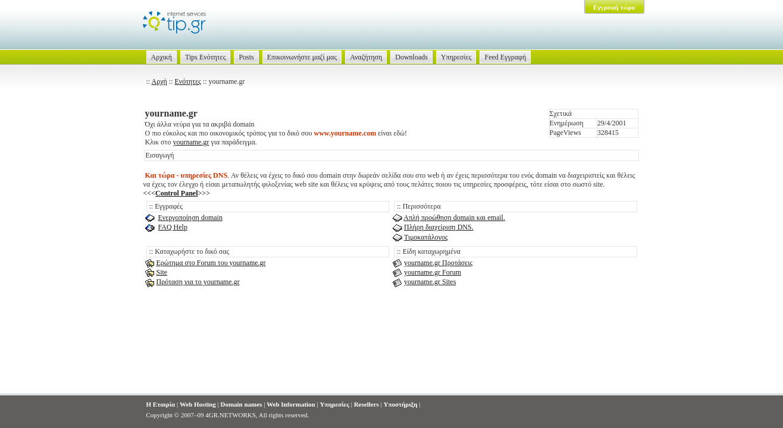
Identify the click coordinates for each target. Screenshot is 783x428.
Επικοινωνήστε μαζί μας (302, 57)
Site (162, 272)
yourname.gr (191, 142)
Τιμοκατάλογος (426, 237)
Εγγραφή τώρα (614, 7)
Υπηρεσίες (456, 57)
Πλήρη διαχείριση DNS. (439, 227)
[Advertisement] (391, 358)
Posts (246, 57)
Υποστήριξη (401, 404)
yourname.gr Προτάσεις (438, 263)
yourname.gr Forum (432, 272)
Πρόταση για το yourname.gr (198, 282)
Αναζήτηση (366, 57)
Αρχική (162, 57)
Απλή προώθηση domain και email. (454, 217)
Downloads (411, 57)
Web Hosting (198, 404)
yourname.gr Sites (430, 282)
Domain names (241, 404)
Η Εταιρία (161, 404)
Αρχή (159, 81)
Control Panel (176, 193)
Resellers (366, 404)
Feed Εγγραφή (505, 57)
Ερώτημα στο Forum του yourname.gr (211, 263)
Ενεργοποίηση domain (190, 217)
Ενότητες (187, 81)
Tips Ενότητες (205, 57)
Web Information (291, 404)
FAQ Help (172, 227)
